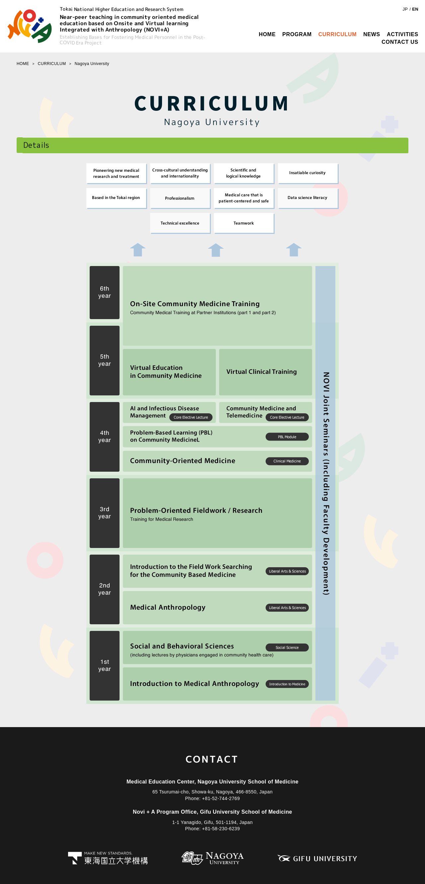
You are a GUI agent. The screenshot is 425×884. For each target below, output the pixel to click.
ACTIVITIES (402, 34)
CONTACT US (400, 42)
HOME (267, 34)
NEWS (371, 34)
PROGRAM (296, 34)
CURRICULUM (337, 34)
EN (415, 9)
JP (405, 9)
